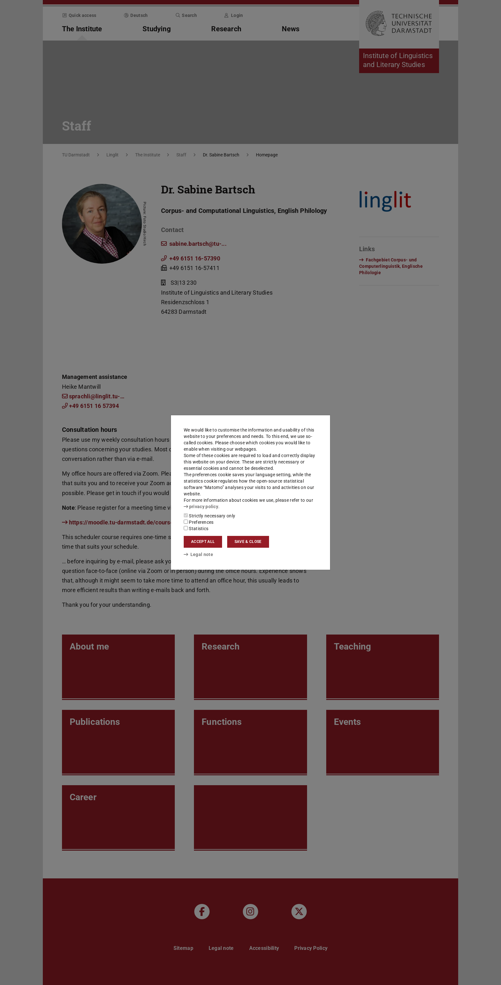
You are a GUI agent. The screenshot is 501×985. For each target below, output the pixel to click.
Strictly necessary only (209, 515)
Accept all (203, 541)
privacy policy (201, 506)
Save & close (248, 541)
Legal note (198, 554)
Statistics (196, 528)
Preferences (199, 522)
